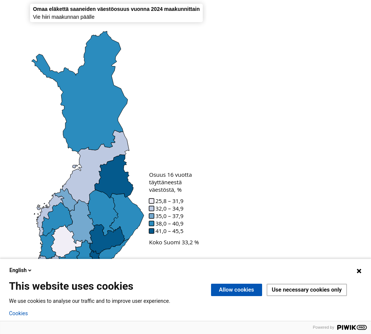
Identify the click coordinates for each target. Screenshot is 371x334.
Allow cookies (236, 289)
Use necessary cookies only (307, 289)
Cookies (18, 313)
